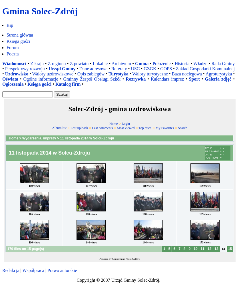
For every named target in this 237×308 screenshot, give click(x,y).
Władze (200, 63)
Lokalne (100, 63)
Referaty (119, 68)
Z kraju (37, 63)
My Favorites (165, 128)
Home (113, 124)
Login (126, 124)
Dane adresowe (93, 68)
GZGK (150, 68)
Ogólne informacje (40, 79)
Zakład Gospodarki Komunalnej (205, 68)
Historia (182, 63)
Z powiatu (79, 63)
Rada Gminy (223, 63)
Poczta (13, 53)
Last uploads (79, 128)
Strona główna (20, 35)
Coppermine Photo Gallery (126, 258)
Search (182, 128)
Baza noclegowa (187, 73)
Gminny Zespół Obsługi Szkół (92, 79)
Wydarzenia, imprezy (39, 138)
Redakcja (10, 270)
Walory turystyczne (150, 73)
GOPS (166, 68)
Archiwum (121, 63)
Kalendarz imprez (167, 79)
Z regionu (57, 63)
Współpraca (33, 270)
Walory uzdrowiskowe (52, 73)
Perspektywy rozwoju (25, 68)
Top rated (144, 128)
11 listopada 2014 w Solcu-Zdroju (87, 138)
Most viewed (125, 128)
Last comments (102, 128)
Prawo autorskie (62, 270)
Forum (13, 47)
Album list (59, 128)
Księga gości (18, 41)
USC (135, 68)
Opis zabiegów (91, 73)
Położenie (161, 63)
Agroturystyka (219, 73)
